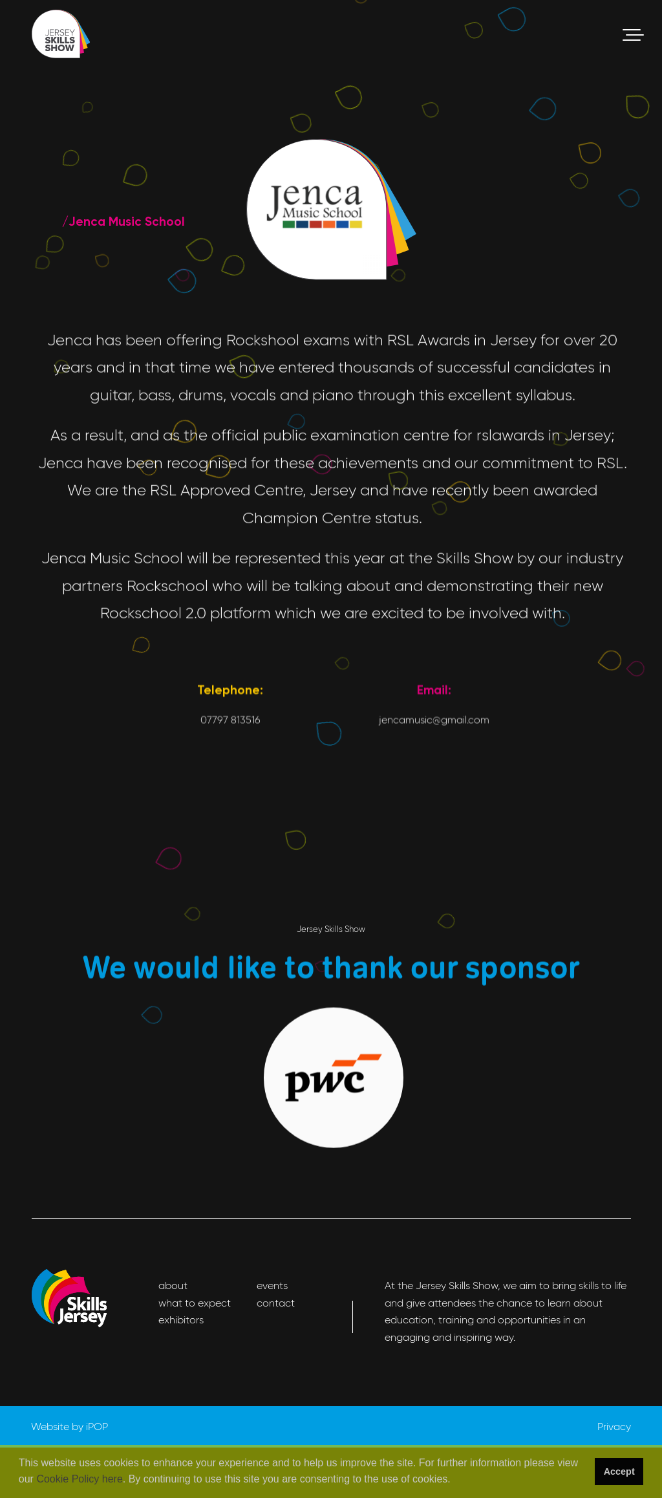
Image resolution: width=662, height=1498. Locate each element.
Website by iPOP (69, 1426)
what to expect (194, 1303)
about (172, 1285)
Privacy (614, 1426)
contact (276, 1303)
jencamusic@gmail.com (434, 831)
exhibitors (181, 1320)
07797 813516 (230, 831)
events (272, 1285)
